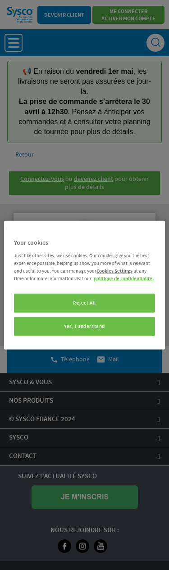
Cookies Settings (114, 271)
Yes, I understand (84, 326)
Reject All (84, 303)
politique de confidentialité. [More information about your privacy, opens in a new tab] (124, 278)
